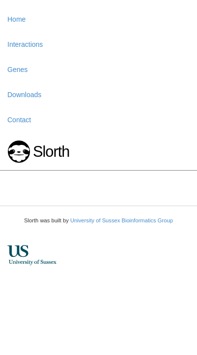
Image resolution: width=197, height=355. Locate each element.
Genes (17, 69)
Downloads (24, 95)
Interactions (25, 44)
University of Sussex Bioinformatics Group (121, 220)
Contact (19, 120)
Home (16, 19)
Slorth (51, 151)
